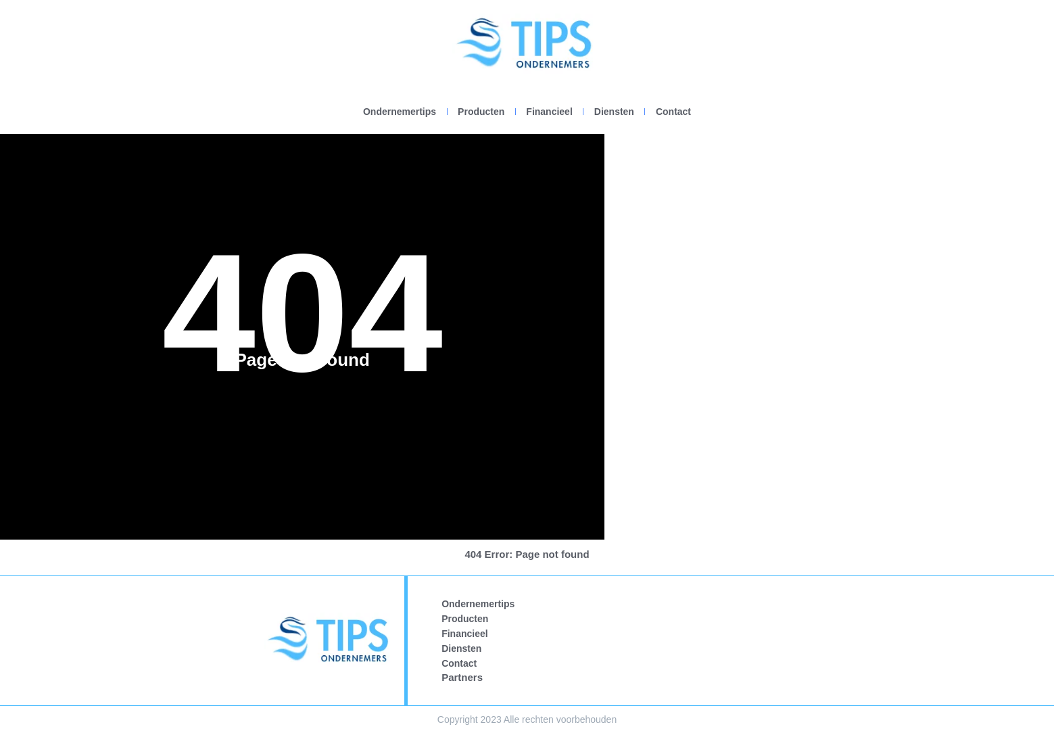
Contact (673, 111)
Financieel (549, 111)
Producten (481, 111)
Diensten (614, 111)
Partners (462, 677)
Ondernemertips (399, 111)
